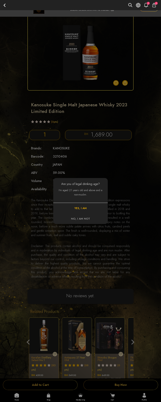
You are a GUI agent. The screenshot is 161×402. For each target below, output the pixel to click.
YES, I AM (80, 208)
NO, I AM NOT (80, 219)
